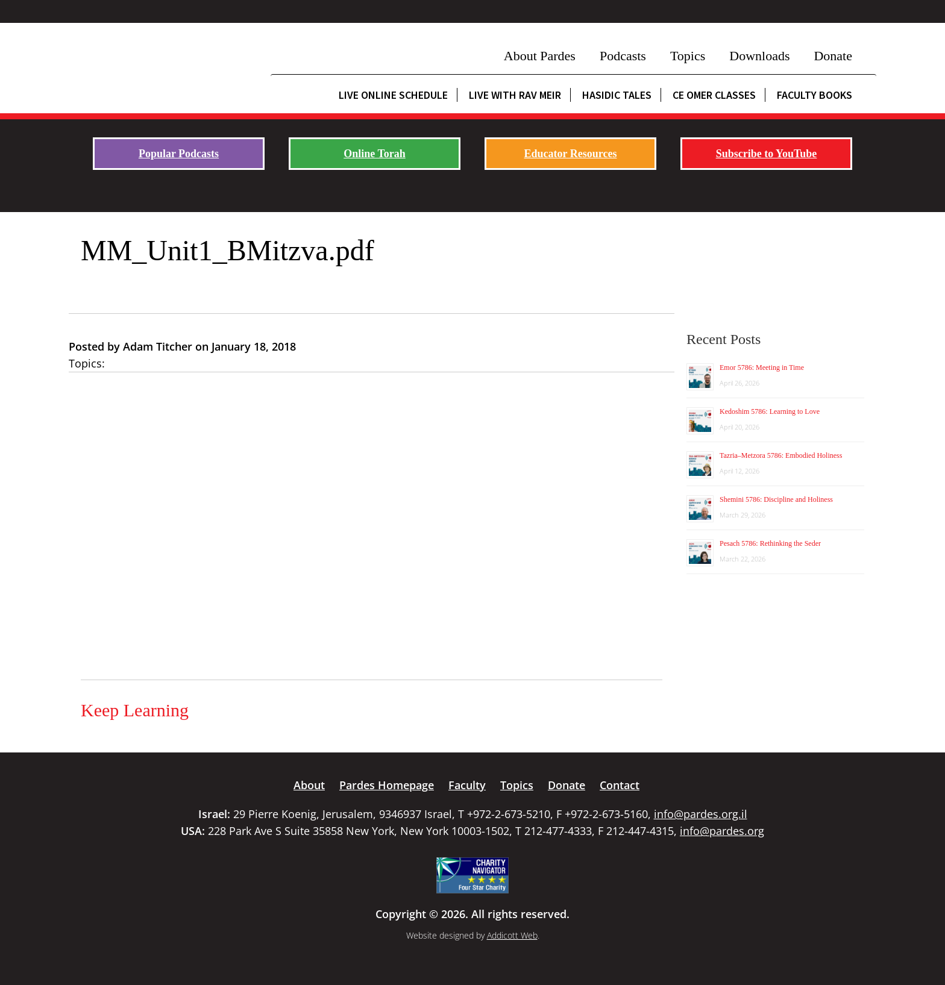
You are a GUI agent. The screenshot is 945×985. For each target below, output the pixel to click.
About (309, 785)
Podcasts (623, 55)
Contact (619, 785)
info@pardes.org (722, 831)
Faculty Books (814, 95)
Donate (833, 55)
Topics (687, 55)
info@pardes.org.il (700, 814)
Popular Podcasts (179, 154)
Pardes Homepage (386, 785)
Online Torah (375, 154)
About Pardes (540, 55)
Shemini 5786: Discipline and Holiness (776, 499)
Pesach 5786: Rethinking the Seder (770, 543)
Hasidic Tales (616, 95)
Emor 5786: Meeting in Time (762, 367)
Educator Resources (570, 154)
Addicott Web (512, 935)
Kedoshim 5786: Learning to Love (770, 411)
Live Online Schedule (393, 95)
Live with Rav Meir (515, 95)
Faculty (467, 785)
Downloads (759, 55)
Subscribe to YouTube (766, 154)
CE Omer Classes (714, 95)
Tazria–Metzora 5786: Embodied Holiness (781, 455)
